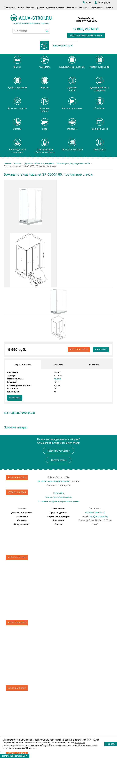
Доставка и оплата (55, 8)
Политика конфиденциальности (58, 497)
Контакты (83, 8)
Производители (58, 512)
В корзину (101, 349)
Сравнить (15, 398)
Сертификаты (97, 8)
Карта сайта (58, 493)
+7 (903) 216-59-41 (86, 29)
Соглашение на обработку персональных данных (58, 502)
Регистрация (104, 2)
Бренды (40, 8)
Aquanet (57, 379)
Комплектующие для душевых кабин (73, 163)
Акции (21, 8)
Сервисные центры (58, 516)
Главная (7, 163)
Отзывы (22, 520)
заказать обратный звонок (86, 35)
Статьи (109, 8)
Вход (88, 2)
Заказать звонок (59, 460)
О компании (9, 8)
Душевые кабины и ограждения (39, 163)
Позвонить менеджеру (59, 451)
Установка (72, 8)
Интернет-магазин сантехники (53, 481)
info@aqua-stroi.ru (99, 516)
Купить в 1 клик (78, 349)
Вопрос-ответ (22, 524)
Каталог (30, 8)
